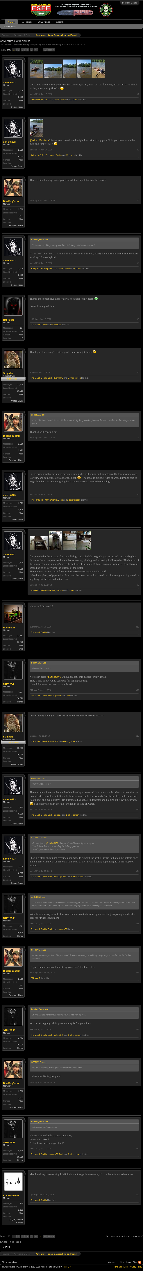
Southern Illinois (16, 225)
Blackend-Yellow (9, 1262)
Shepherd (48, 268)
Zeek (50, 378)
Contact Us (113, 1262)
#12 (137, 736)
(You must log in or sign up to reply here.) (124, 1236)
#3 (138, 200)
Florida (20, 702)
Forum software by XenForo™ (27, 1267)
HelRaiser (8, 320)
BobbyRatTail (37, 268)
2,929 (20, 90)
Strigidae (8, 373)
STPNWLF (9, 683)
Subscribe (60, 22)
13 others (70, 155)
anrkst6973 (67, 44)
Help (122, 1262)
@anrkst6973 (54, 676)
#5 (138, 319)
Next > (51, 50)
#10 (137, 627)
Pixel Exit (67, 1267)
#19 (137, 1149)
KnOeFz (44, 99)
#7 (138, 437)
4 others (78, 268)
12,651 (20, 635)
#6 (138, 372)
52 (45, 50)
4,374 (20, 692)
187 (21, 328)
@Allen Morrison (39, 140)
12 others (74, 99)
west (21, 649)
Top (135, 1262)
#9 (138, 585)
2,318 (20, 209)
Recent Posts (9, 27)
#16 (137, 973)
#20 (137, 1194)
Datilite (59, 590)
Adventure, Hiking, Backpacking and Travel (32, 44)
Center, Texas (17, 107)
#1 (138, 94)
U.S (21, 338)
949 (21, 1203)
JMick (33, 155)
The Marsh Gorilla (58, 99)
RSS (139, 1262)
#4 (138, 263)
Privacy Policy (136, 1267)
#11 (137, 690)
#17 (137, 1029)
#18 (137, 1082)
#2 (138, 150)
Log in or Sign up (129, 3)
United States (17, 401)
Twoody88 (35, 99)
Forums (11, 22)
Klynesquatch (11, 1195)
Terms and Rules (120, 1267)
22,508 (20, 384)
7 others (70, 590)
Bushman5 (58, 378)
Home (128, 1262)
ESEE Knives (44, 22)
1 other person (74, 378)
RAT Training (26, 22)
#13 (137, 809)
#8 (138, 494)
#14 (137, 871)
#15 (137, 924)
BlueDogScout (11, 201)
